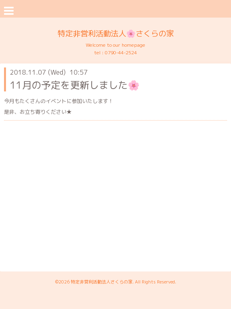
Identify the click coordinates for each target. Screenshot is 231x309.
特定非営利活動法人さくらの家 (102, 282)
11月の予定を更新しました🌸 (75, 85)
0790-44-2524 (121, 52)
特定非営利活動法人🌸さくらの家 (116, 33)
